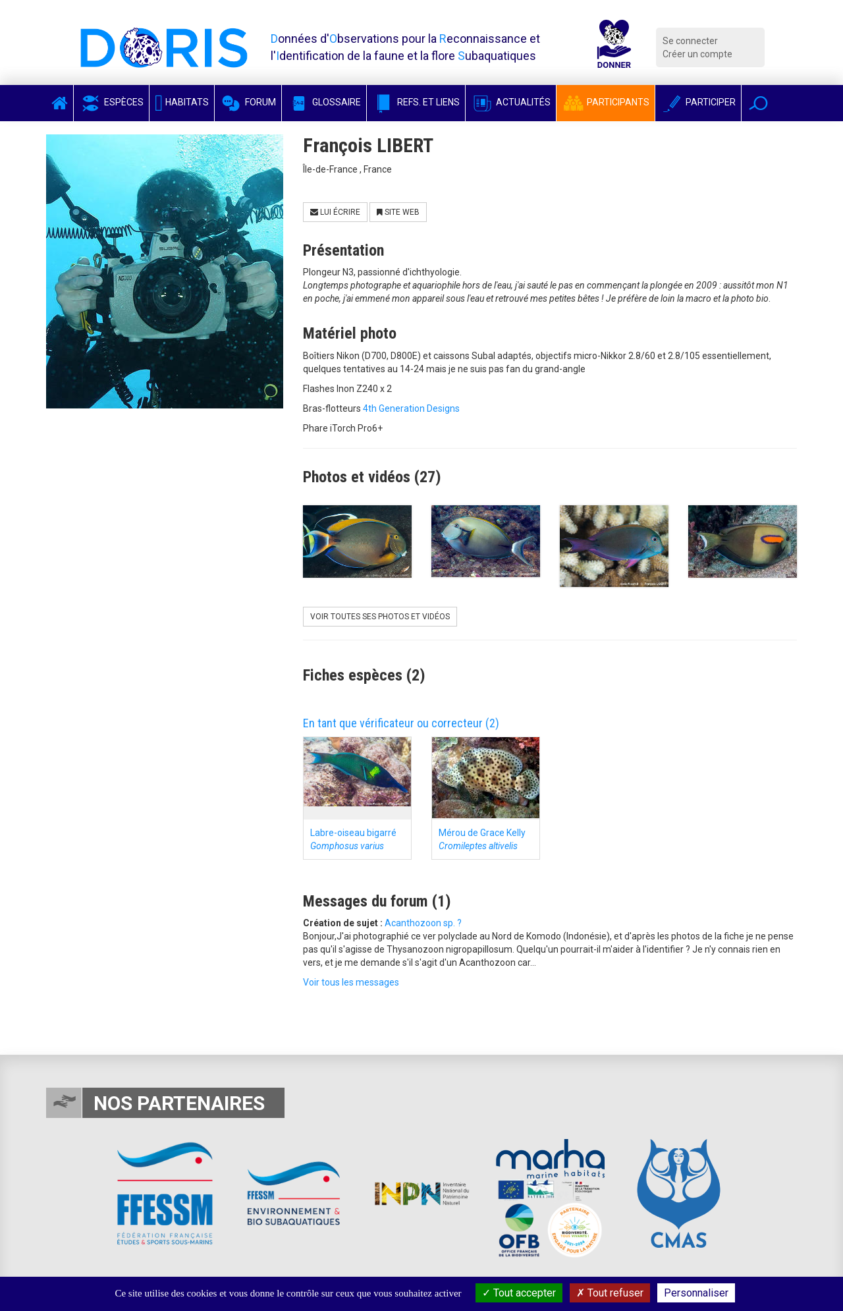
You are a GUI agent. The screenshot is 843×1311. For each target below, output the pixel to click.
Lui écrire (335, 212)
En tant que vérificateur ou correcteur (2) (401, 723)
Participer (698, 102)
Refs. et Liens (416, 102)
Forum (248, 102)
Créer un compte (697, 54)
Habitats (182, 102)
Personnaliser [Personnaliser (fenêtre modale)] (696, 1293)
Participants (605, 102)
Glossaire (324, 102)
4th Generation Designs (411, 408)
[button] (758, 103)
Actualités (511, 102)
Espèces (111, 102)
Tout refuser (609, 1293)
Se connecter (690, 41)
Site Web (398, 212)
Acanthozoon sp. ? (423, 923)
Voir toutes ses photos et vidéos (380, 616)
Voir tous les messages (351, 982)
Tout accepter (519, 1293)
